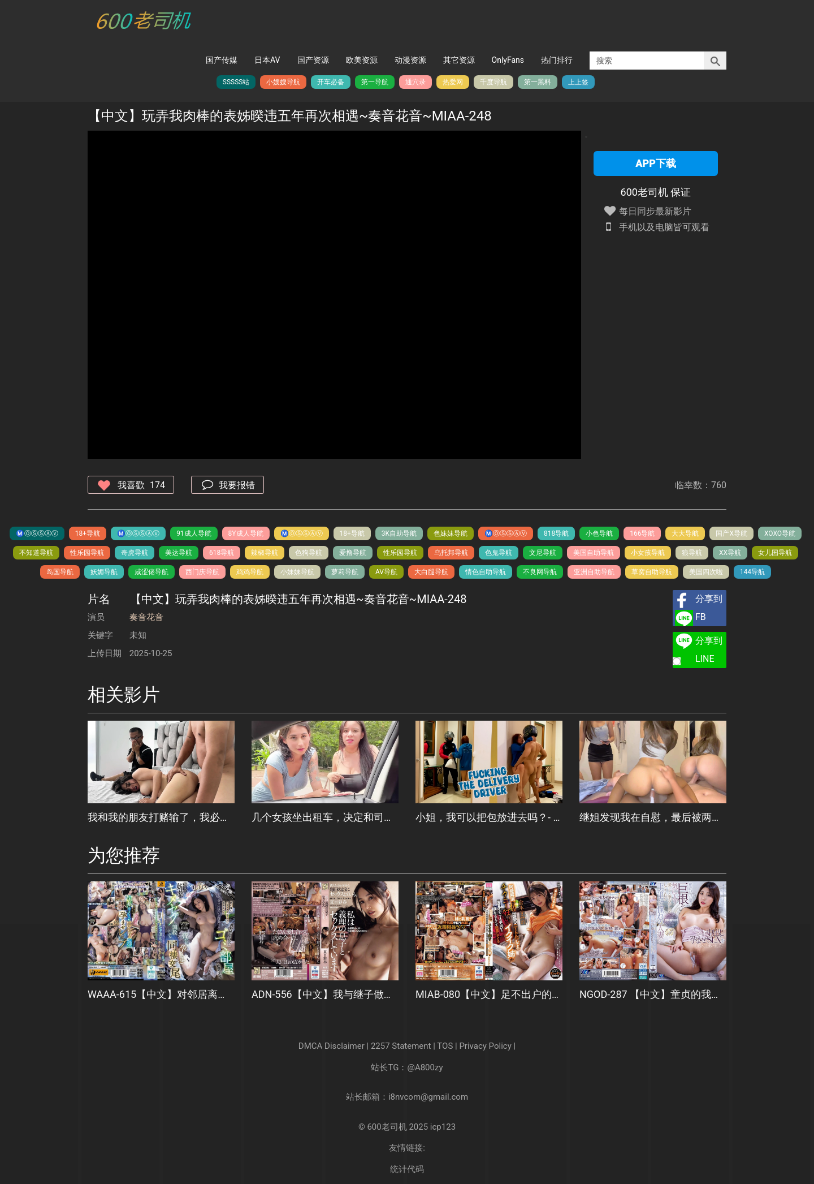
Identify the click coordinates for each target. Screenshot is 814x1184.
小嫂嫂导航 (283, 82)
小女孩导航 (648, 553)
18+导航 (87, 533)
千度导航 (493, 82)
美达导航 (178, 553)
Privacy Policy (485, 1046)
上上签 (578, 82)
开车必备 (330, 82)
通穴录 (415, 82)
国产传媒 (221, 59)
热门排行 (557, 59)
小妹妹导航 (297, 572)
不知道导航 (36, 553)
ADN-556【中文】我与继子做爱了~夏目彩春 (325, 994)
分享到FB (708, 607)
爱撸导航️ (352, 553)
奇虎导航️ (134, 553)
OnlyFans (508, 59)
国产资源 (313, 59)
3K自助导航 (399, 533)
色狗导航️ (308, 553)
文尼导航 (542, 553)
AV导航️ (386, 572)
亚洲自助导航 (594, 572)
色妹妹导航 (450, 533)
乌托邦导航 (451, 553)
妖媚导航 (104, 572)
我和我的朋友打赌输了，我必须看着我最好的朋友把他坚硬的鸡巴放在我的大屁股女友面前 (161, 817)
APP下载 (655, 163)
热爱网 (453, 82)
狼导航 (692, 553)
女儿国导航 (775, 553)
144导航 (752, 572)
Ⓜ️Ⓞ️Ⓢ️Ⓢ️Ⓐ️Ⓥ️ (37, 533)
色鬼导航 (498, 553)
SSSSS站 (236, 82)
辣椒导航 (264, 553)
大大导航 (685, 533)
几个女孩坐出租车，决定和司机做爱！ (325, 817)
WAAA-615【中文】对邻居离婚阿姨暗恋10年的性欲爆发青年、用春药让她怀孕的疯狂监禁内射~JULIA (161, 994)
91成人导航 (193, 533)
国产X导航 (731, 533)
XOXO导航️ (779, 533)
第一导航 (374, 82)
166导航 (642, 533)
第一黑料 (537, 82)
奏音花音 (146, 617)
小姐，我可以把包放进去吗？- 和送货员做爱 (488, 817)
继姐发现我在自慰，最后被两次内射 (652, 817)
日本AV (267, 59)
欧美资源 (362, 59)
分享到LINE (708, 649)
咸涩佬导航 (151, 572)
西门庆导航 (202, 572)
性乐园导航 (87, 553)
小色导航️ (599, 533)
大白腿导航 (431, 572)
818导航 (556, 533)
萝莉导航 (344, 572)
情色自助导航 (485, 572)
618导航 (221, 553)
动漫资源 (410, 59)
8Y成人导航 (245, 533)
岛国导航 (59, 572)
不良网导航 (540, 572)
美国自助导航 (593, 553)
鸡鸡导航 (249, 572)
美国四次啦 (706, 572)
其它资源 (459, 59)
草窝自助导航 (651, 572)
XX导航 (730, 553)
